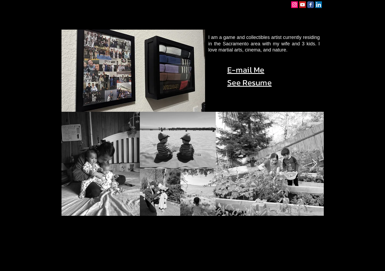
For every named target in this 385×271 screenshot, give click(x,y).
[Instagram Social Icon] (294, 4)
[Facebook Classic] (310, 4)
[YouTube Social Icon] (302, 4)
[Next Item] (314, 164)
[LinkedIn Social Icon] (318, 4)
